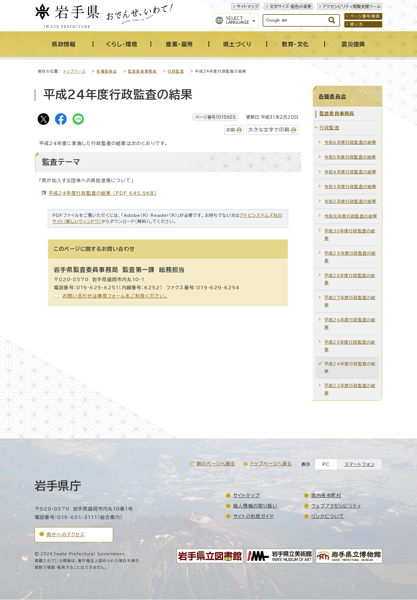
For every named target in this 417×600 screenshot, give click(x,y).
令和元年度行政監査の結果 (350, 216)
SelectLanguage (237, 20)
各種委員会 (106, 72)
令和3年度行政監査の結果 (350, 187)
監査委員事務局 (142, 72)
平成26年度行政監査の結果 (349, 324)
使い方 (356, 24)
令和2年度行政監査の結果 (350, 202)
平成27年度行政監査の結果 (349, 302)
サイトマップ (247, 6)
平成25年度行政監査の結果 (349, 346)
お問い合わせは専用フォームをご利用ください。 (115, 296)
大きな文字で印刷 (269, 129)
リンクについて (327, 516)
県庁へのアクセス (66, 535)
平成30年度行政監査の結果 (349, 235)
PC (326, 464)
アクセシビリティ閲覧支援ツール (352, 6)
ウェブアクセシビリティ (336, 506)
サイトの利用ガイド (253, 516)
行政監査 (176, 72)
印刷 (230, 130)
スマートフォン (360, 464)
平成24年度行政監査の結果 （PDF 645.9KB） (102, 193)
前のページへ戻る (216, 464)
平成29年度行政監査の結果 (350, 257)
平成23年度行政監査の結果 (349, 390)
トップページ (74, 72)
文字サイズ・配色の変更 (290, 6)
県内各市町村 (326, 495)
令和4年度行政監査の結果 (350, 172)
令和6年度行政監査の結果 (350, 142)
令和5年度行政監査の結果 (350, 157)
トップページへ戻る (271, 464)
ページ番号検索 (365, 16)
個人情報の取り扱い (255, 506)
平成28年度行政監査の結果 (349, 280)
